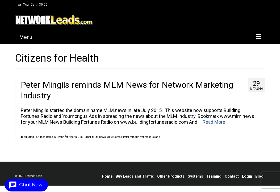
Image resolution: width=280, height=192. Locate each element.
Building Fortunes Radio (38, 140)
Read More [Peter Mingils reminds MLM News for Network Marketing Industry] (214, 126)
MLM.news (99, 140)
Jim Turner (84, 140)
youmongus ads (150, 140)
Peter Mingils (131, 140)
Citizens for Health (65, 140)
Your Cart (32, 4)
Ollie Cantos (114, 140)
